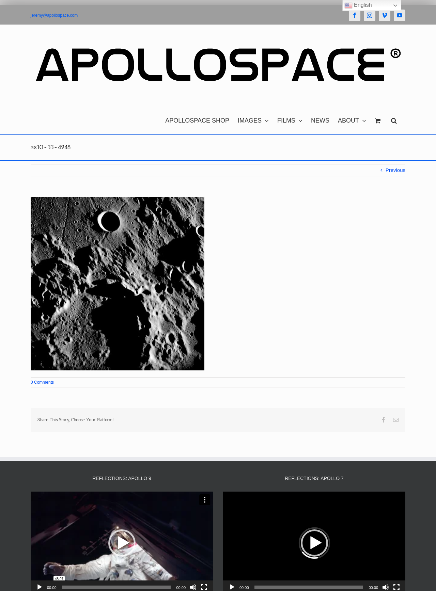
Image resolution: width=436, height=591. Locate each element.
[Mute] (193, 587)
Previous (395, 170)
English (358, 5)
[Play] (39, 587)
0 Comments (42, 382)
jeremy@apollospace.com (54, 15)
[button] (394, 118)
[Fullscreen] (204, 587)
